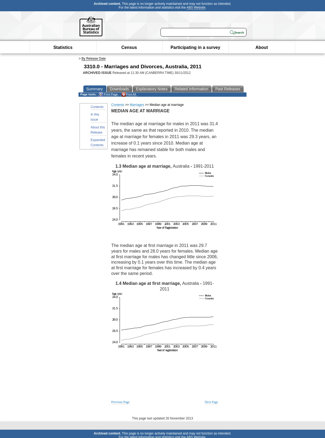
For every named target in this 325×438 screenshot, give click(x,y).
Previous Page (120, 402)
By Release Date (93, 58)
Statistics (62, 47)
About (261, 47)
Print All (129, 94)
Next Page (211, 402)
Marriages (137, 105)
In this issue (95, 117)
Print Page (108, 94)
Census (129, 47)
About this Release (98, 129)
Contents (97, 107)
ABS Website (196, 7)
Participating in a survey (195, 47)
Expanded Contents (98, 142)
